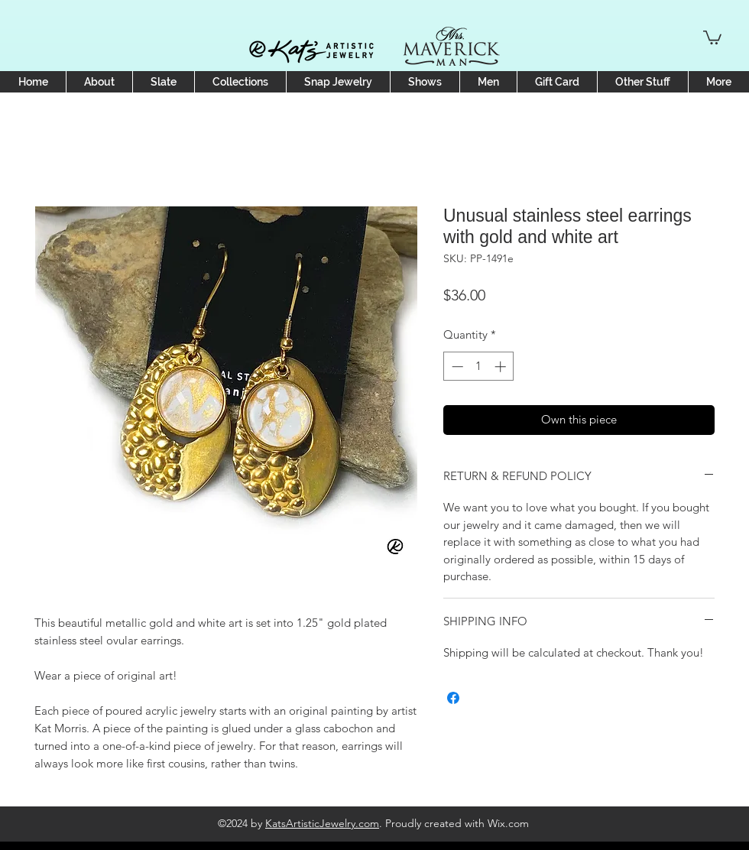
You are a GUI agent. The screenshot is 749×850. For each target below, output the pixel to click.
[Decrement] (456, 366)
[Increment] (501, 366)
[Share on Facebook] (453, 698)
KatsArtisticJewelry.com (322, 823)
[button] (712, 36)
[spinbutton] (478, 366)
